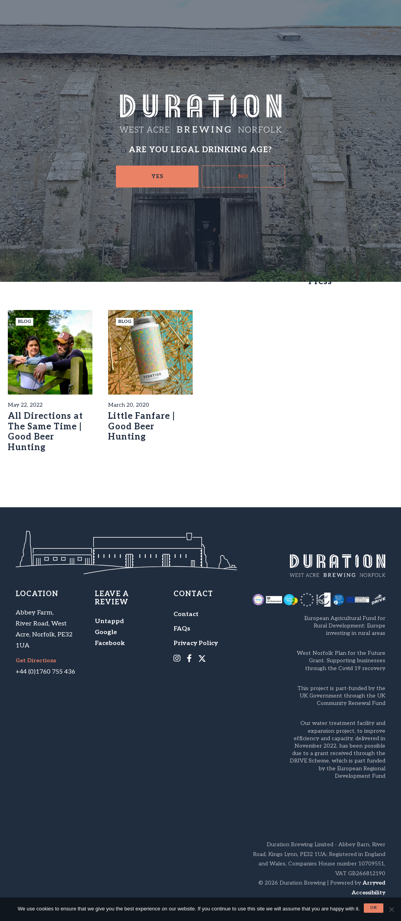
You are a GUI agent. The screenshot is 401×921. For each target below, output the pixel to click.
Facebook (110, 643)
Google (106, 632)
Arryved (374, 883)
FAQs (181, 629)
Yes (157, 176)
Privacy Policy (195, 643)
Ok (373, 907)
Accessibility (368, 892)
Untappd (109, 621)
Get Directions (36, 660)
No (243, 176)
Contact (186, 614)
